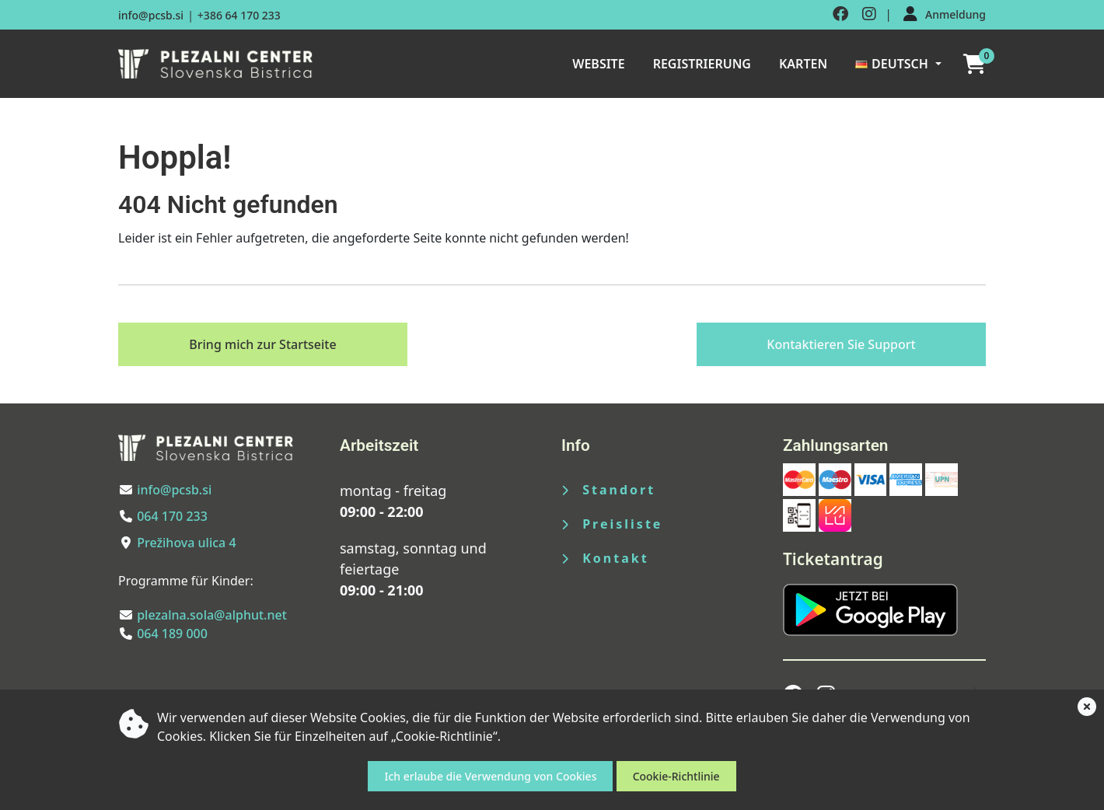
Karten (803, 63)
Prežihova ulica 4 (186, 542)
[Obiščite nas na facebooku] (840, 14)
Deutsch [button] (891, 63)
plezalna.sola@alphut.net (212, 614)
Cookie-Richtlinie (676, 776)
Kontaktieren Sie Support (841, 344)
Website (598, 63)
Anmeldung (955, 14)
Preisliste (611, 523)
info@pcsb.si (150, 15)
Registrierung (702, 63)
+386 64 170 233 (239, 15)
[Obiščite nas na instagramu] (869, 14)
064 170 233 (172, 516)
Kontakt (605, 558)
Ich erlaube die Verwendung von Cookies (490, 776)
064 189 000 (172, 633)
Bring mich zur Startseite (262, 344)
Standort (608, 489)
